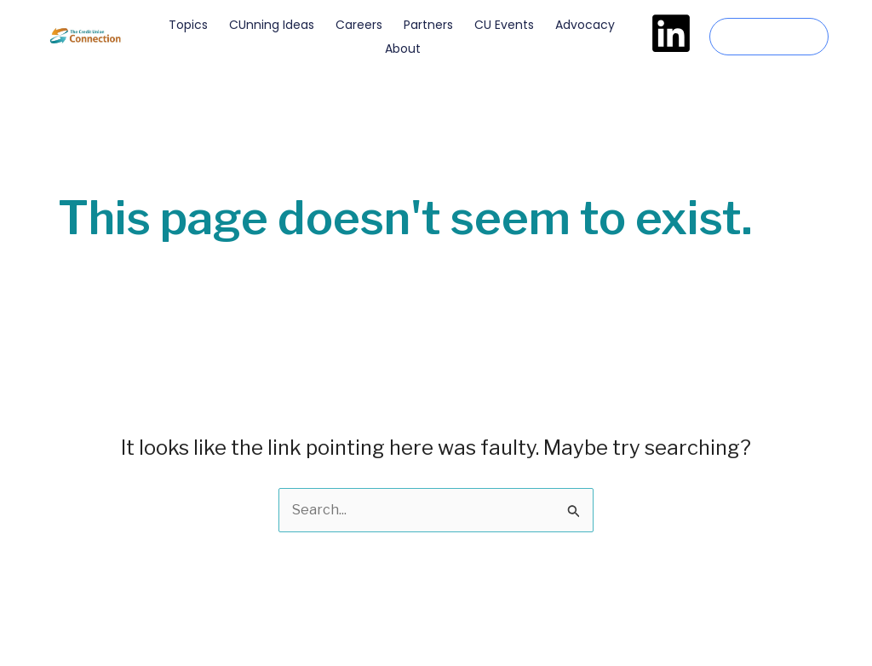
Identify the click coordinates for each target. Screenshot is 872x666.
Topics (188, 24)
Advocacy (585, 24)
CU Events (504, 24)
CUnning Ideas (271, 24)
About (403, 48)
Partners (428, 24)
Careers (359, 24)
